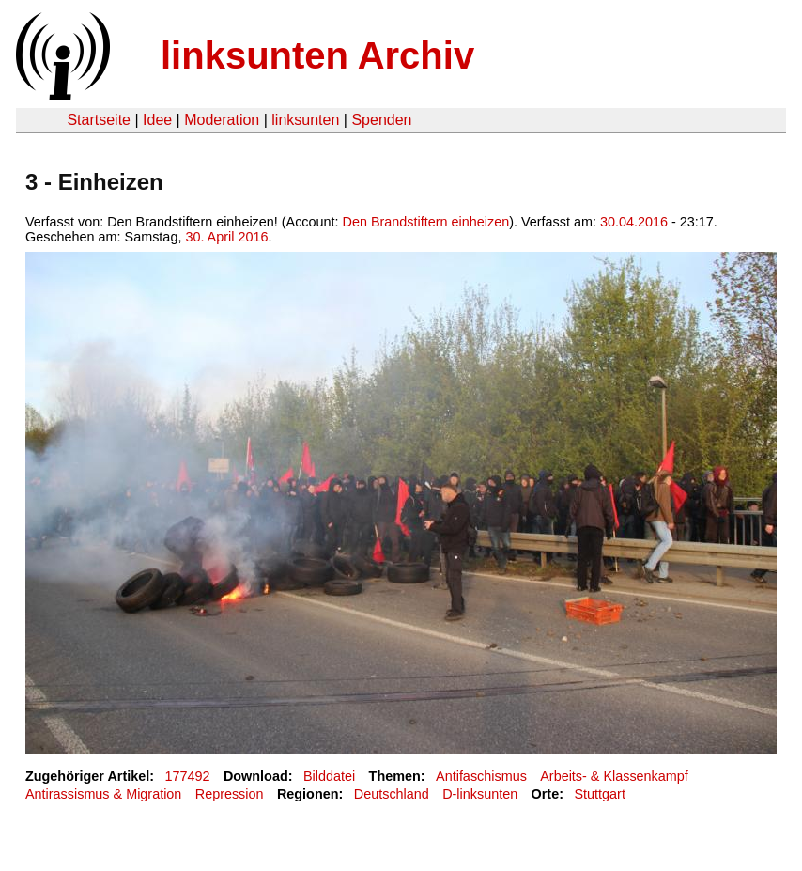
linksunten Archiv (317, 55)
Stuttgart (599, 793)
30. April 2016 (226, 236)
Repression (229, 793)
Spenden (381, 120)
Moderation (221, 120)
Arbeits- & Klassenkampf (614, 776)
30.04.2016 (634, 221)
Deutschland (391, 793)
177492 (187, 776)
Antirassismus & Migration (103, 793)
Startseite (99, 120)
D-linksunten (479, 793)
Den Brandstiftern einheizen (426, 221)
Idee (157, 120)
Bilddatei (329, 776)
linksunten (305, 120)
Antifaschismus (481, 776)
